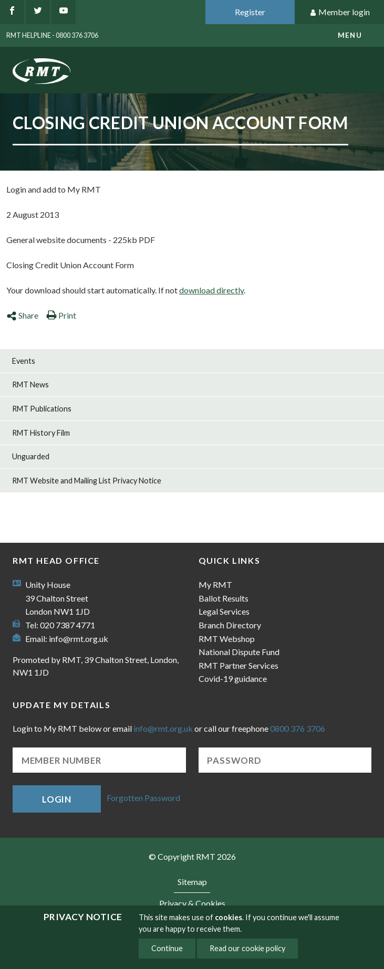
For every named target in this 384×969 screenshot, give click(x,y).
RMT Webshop (227, 639)
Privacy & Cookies (192, 903)
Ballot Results (223, 598)
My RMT (215, 584)
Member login (339, 12)
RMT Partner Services (238, 665)
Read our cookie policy (247, 948)
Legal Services (224, 611)
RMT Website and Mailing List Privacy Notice (86, 480)
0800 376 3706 (297, 728)
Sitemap (192, 882)
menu (350, 35)
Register (250, 12)
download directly (211, 290)
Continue (167, 948)
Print (61, 315)
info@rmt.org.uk (78, 639)
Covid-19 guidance (233, 678)
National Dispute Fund (239, 652)
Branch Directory (230, 625)
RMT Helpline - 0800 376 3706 (52, 35)
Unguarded (30, 456)
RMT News (30, 384)
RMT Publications (41, 408)
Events (23, 360)
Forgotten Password (143, 798)
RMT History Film (41, 432)
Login (56, 799)
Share (22, 315)
